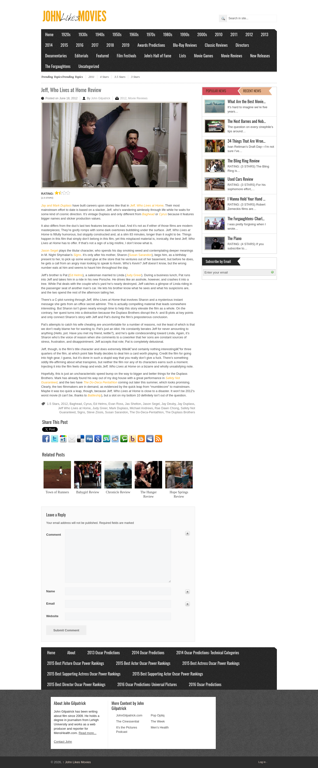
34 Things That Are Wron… (247, 141)
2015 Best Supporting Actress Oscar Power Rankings (84, 674)
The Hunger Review (148, 494)
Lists (182, 56)
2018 (110, 45)
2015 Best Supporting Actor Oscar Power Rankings (168, 674)
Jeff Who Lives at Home (74, 408)
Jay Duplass (186, 404)
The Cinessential (127, 721)
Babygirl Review (87, 492)
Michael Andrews (141, 408)
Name (54, 591)
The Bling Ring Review (244, 161)
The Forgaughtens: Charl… (246, 218)
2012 (249, 34)
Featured (102, 56)
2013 (264, 34)
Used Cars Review (240, 179)
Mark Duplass (118, 408)
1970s (150, 34)
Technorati (124, 439)
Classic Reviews (216, 45)
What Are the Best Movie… (247, 101)
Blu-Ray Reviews (185, 45)
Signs (81, 412)
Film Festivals (126, 56)
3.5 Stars (119, 77)
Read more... (87, 733)
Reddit (115, 439)
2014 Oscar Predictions (148, 652)
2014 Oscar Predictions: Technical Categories (207, 652)
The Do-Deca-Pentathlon (147, 412)
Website (52, 616)
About (71, 652)
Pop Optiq (158, 715)
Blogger (141, 439)
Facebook (46, 439)
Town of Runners (57, 492)
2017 (94, 45)
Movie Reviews (231, 56)
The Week (158, 721)
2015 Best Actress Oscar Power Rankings (211, 663)
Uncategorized (88, 66)
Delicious (80, 439)
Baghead (76, 404)
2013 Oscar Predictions (103, 652)
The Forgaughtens (57, 66)
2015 (64, 45)
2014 (49, 45)
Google (98, 439)
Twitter (54, 439)
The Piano (235, 238)
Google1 (63, 439)
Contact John (63, 741)
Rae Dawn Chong (167, 408)
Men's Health (160, 727)
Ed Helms (76, 275)
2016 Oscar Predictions (205, 684)
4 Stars (104, 77)
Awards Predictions (151, 45)
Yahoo (132, 439)
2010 (218, 34)
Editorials (81, 56)
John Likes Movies (77, 762)
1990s (184, 34)
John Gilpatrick (100, 98)
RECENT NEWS (252, 90)
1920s (66, 34)
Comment (54, 533)
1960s (134, 34)
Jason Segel (49, 250)
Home (49, 34)
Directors (242, 45)
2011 (233, 34)
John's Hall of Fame (157, 56)
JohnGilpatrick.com (129, 715)
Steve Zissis (95, 412)
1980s (167, 34)
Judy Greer (133, 275)
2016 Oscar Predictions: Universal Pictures (147, 684)
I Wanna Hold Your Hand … (246, 199)
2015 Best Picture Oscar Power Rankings (75, 663)
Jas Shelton (133, 404)
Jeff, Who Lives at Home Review (71, 89)
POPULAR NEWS (216, 90)
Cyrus (87, 404)
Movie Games (203, 56)
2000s (202, 34)
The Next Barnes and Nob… (247, 121)
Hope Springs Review (179, 494)
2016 (79, 45)
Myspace (150, 439)
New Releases (260, 56)
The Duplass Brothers (180, 412)
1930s (82, 34)
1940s (99, 34)
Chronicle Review (118, 492)
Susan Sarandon (140, 255)
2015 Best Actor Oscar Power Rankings (143, 663)
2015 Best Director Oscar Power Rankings (76, 684)
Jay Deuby (168, 404)
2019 (125, 45)
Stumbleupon (106, 439)
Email (72, 439)
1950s (117, 34)
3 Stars (135, 77)
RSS (158, 439)
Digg (89, 439)
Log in (262, 762)
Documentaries (56, 56)
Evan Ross (115, 404)
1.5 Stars (53, 404)
